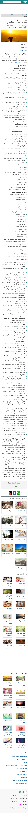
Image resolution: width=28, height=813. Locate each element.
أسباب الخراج (24, 777)
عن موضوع (15, 795)
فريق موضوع (14, 801)
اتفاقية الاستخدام (23, 798)
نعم (16, 486)
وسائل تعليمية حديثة (22, 768)
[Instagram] (20, 792)
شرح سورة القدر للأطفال (21, 784)
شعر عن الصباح (14, 62)
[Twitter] (23, 792)
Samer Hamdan (9, 26)
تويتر (10, 493)
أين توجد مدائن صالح (22, 759)
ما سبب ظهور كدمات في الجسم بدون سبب (16, 765)
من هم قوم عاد (23, 762)
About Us (25, 801)
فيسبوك (14, 493)
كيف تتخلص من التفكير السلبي (19, 756)
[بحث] (20, 2)
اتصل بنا (25, 795)
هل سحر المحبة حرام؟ (22, 774)
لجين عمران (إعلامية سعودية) (20, 781)
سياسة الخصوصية (13, 798)
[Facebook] (26, 792)
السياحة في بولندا (22, 771)
